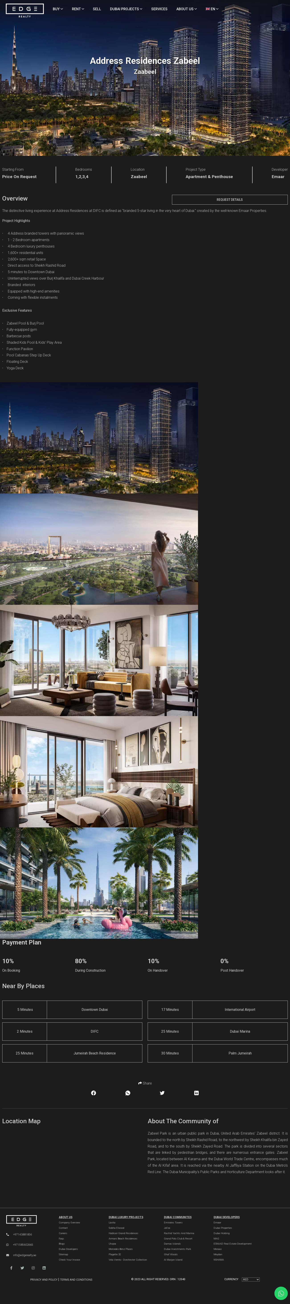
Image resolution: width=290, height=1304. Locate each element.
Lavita (112, 1222)
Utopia (112, 1243)
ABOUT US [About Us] (186, 9)
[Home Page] (25, 11)
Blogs (62, 1243)
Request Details (230, 199)
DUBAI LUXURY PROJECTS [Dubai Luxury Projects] (126, 1217)
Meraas (218, 1249)
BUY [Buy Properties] (58, 9)
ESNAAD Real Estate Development (233, 1243)
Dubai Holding (222, 1233)
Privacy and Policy (44, 1279)
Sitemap (63, 1254)
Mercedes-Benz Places (121, 1249)
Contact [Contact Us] (63, 1228)
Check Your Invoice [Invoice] (69, 1259)
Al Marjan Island (173, 1259)
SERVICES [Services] (159, 9)
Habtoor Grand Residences (123, 1233)
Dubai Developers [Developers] (68, 1249)
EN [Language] (212, 9)
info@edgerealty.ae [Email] (21, 1255)
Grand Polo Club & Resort (178, 1238)
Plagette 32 (115, 1254)
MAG (216, 1238)
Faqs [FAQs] (61, 1238)
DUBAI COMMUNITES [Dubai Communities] (178, 1217)
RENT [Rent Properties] (78, 9)
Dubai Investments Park (177, 1249)
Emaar (217, 1222)
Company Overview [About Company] (69, 1222)
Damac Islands (172, 1243)
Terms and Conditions (76, 1279)
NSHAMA (219, 1259)
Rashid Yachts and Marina (179, 1233)
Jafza (167, 1228)
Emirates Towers (173, 1222)
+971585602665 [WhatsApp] (19, 1244)
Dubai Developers (227, 1217)
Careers (63, 1233)
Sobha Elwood (116, 1228)
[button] (11, 1268)
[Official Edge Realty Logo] (27, 1221)
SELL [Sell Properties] (97, 9)
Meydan (218, 1254)
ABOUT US (65, 1217)
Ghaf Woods (171, 1254)
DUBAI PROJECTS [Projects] (126, 9)
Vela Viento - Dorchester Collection (128, 1259)
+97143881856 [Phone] (19, 1234)
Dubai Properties (223, 1228)
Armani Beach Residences (123, 1238)
